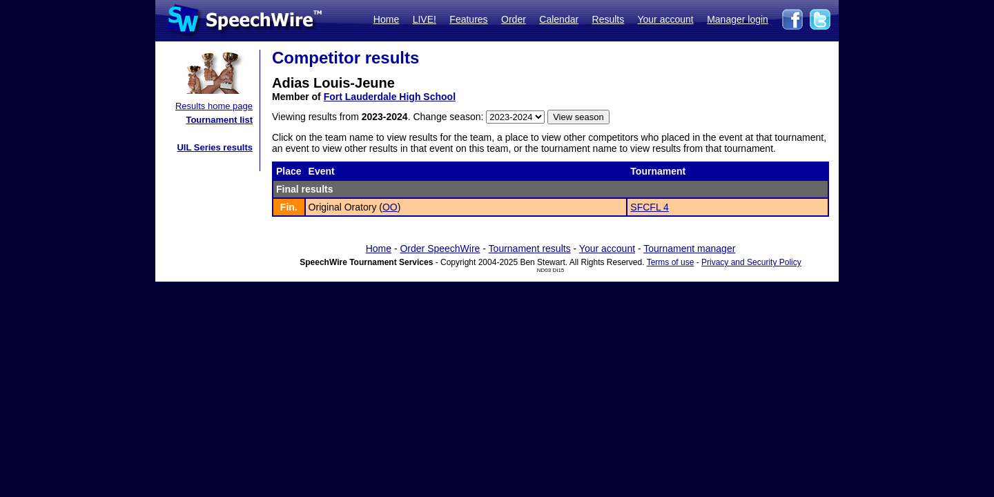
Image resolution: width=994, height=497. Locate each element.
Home (386, 19)
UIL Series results (215, 147)
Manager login (737, 19)
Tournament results (530, 248)
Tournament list (219, 120)
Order (513, 19)
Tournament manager (689, 248)
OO (390, 207)
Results (608, 19)
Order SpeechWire (440, 248)
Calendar (558, 19)
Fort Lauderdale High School (390, 96)
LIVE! (424, 19)
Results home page (214, 106)
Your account (665, 19)
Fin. (289, 207)
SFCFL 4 (649, 207)
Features (468, 19)
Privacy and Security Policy (751, 262)
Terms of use (670, 262)
